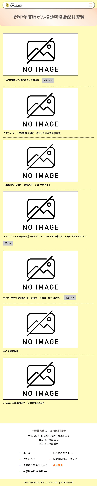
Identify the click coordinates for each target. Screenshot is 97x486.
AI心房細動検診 (10, 351)
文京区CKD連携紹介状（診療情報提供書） (24, 402)
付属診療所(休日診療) (35, 471)
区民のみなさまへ (62, 453)
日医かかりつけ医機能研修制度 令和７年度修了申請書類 (31, 133)
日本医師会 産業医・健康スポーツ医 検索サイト (27, 184)
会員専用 (58, 465)
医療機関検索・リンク (65, 459)
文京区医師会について (35, 465)
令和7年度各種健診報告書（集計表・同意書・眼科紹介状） (32, 297)
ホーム (27, 453)
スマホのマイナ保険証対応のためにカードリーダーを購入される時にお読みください (45, 236)
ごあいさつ (29, 459)
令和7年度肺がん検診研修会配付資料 (21, 80)
